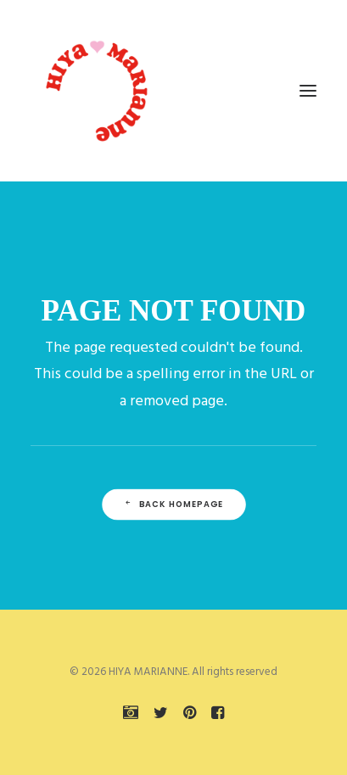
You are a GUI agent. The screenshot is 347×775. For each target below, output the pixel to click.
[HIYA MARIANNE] (98, 91)
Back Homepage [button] (173, 504)
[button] (308, 90)
